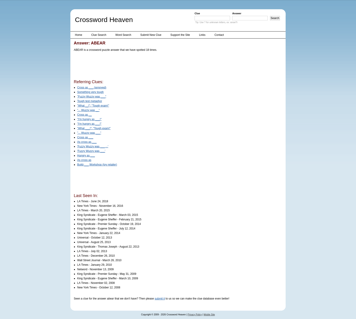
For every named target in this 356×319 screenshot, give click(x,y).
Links (202, 35)
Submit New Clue (150, 35)
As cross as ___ (86, 142)
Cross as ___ (85, 137)
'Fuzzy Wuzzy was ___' (91, 151)
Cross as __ (84, 114)
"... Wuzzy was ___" (89, 132)
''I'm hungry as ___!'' (89, 119)
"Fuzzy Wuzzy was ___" (91, 96)
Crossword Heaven (104, 19)
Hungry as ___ (86, 155)
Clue (197, 13)
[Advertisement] (156, 66)
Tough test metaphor (89, 101)
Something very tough (90, 92)
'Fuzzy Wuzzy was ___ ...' (92, 146)
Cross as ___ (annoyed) (91, 87)
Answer (236, 13)
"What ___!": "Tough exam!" (94, 128)
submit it (160, 298)
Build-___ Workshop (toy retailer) (97, 164)
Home (78, 35)
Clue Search (98, 35)
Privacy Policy (195, 314)
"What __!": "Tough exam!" (93, 105)
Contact (219, 35)
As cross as (84, 160)
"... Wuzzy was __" (88, 110)
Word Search (123, 35)
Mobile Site (209, 314)
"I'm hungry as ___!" (89, 123)
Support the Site (180, 35)
